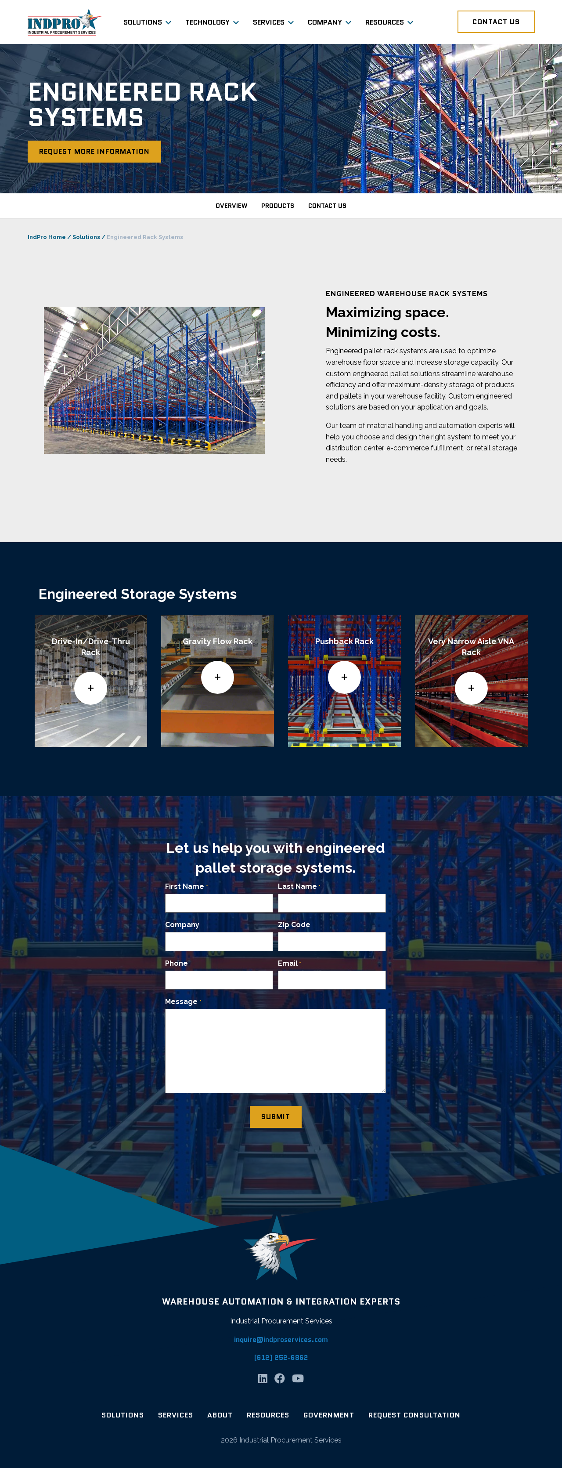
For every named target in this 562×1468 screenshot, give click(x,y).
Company (325, 22)
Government (328, 1415)
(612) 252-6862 (281, 1357)
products (277, 205)
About (220, 1415)
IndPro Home (47, 237)
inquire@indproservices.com (281, 1339)
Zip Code (294, 925)
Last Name (299, 887)
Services (269, 22)
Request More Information (94, 151)
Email (289, 963)
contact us (327, 205)
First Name (186, 887)
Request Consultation (414, 1415)
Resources (384, 22)
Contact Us (496, 22)
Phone (176, 963)
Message (183, 1002)
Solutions (142, 22)
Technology (207, 22)
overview (231, 205)
